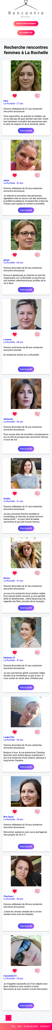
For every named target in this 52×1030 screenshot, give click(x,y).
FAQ (13, 1026)
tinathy (6, 498)
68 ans (20, 342)
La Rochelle (9, 103)
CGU (19, 1026)
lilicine (6, 578)
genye (6, 260)
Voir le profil (26, 130)
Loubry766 (8, 737)
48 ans (20, 899)
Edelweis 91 (9, 657)
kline (5, 101)
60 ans (20, 262)
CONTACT (45, 1026)
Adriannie (8, 419)
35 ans (20, 978)
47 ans (20, 580)
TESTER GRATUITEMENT (26, 24)
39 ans (20, 740)
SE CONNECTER (26, 33)
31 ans (20, 501)
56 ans (20, 421)
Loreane (7, 339)
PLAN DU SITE (31, 1026)
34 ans (20, 819)
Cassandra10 (10, 976)
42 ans (20, 183)
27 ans (20, 103)
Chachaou (8, 896)
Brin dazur (8, 816)
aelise (6, 180)
